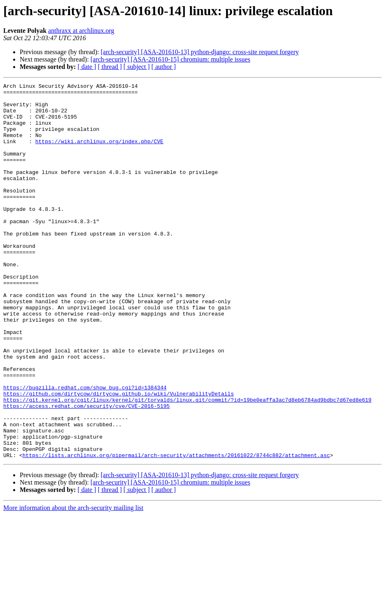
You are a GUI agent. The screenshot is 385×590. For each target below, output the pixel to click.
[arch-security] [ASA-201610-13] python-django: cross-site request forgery (200, 51)
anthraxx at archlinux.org (81, 30)
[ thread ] (110, 66)
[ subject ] (137, 66)
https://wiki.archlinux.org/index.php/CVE (99, 153)
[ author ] (163, 66)
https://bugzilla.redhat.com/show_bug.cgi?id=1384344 (85, 449)
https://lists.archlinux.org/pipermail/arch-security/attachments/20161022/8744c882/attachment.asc (176, 530)
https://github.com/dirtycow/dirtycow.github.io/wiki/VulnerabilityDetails (118, 456)
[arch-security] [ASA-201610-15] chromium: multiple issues (170, 59)
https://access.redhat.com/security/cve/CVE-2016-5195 (86, 471)
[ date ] (87, 66)
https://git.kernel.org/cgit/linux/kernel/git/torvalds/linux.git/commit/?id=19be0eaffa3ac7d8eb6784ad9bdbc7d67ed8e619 (187, 463)
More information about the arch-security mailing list (73, 582)
